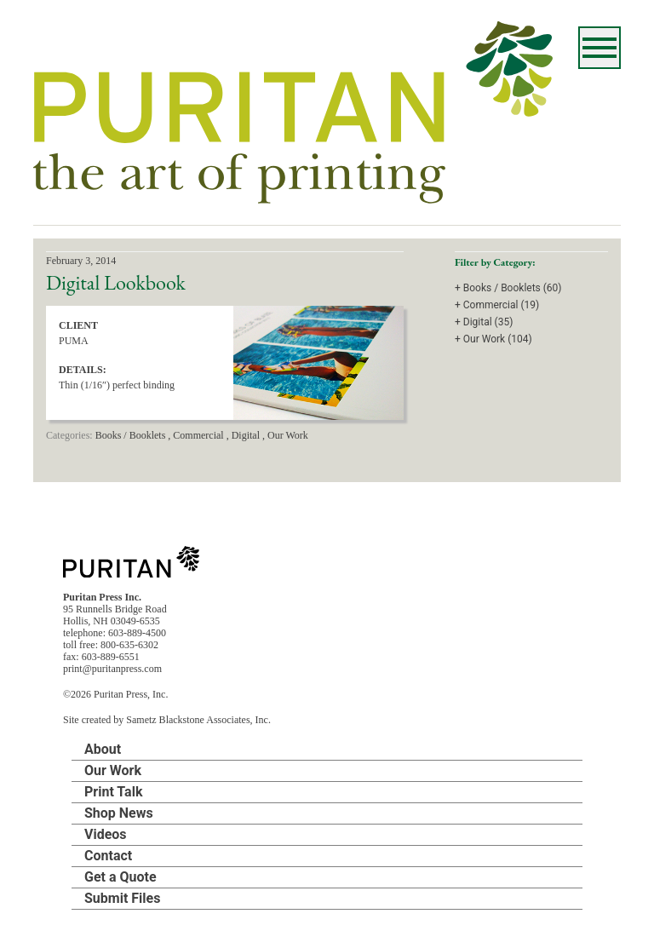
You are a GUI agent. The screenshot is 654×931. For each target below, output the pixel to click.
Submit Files (122, 898)
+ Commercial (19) (497, 305)
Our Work (112, 770)
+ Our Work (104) (493, 339)
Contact (108, 856)
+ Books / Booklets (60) (508, 288)
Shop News (118, 813)
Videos (105, 834)
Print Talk (113, 792)
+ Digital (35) (484, 322)
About (102, 749)
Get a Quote (120, 877)
